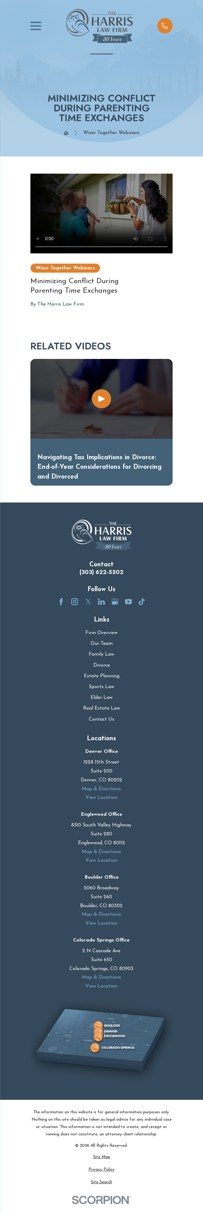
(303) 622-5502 (101, 572)
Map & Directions (101, 788)
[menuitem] (101, 1157)
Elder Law (102, 697)
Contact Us (101, 719)
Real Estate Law (101, 708)
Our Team (102, 643)
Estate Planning (101, 676)
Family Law (101, 654)
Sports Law (101, 686)
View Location (102, 797)
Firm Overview (101, 632)
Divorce (101, 665)
